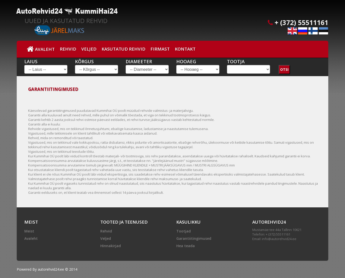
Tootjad (183, 231)
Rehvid (68, 49)
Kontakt (185, 49)
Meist (29, 231)
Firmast (160, 49)
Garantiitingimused (193, 238)
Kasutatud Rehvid (123, 49)
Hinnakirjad (110, 245)
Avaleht (41, 49)
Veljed (89, 49)
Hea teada (185, 245)
